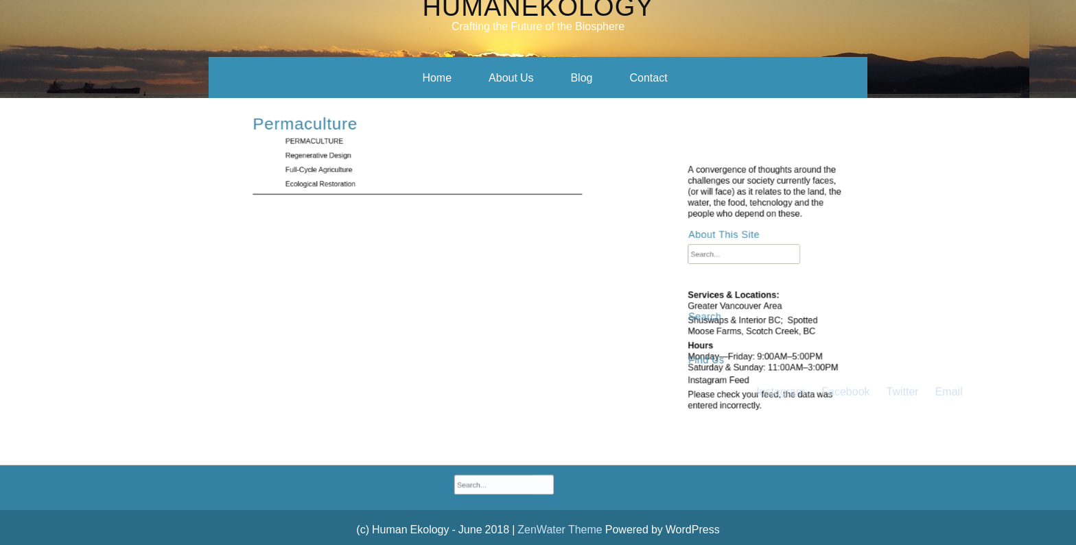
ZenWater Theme (561, 529)
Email (949, 200)
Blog (581, 77)
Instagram (780, 200)
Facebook (845, 200)
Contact (648, 77)
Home (437, 77)
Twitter (903, 200)
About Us (511, 77)
